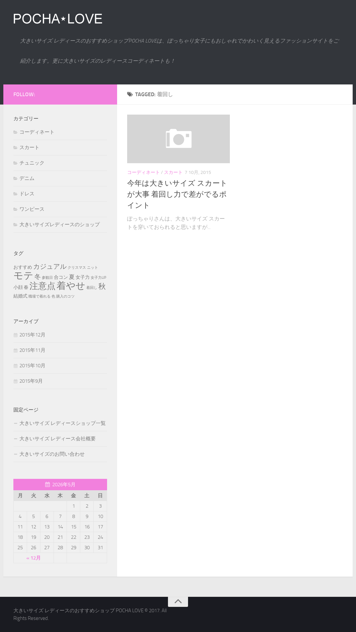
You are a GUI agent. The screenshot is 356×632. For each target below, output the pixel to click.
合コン (61, 277)
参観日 (47, 277)
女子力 (83, 277)
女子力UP (98, 277)
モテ (23, 275)
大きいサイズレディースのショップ (59, 225)
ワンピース (31, 209)
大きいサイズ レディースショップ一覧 (62, 423)
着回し (91, 288)
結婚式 (20, 296)
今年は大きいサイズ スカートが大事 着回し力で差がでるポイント (177, 194)
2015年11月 (32, 350)
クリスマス (77, 267)
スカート (173, 172)
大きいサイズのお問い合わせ (52, 454)
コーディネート (143, 172)
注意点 (42, 286)
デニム (26, 178)
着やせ (71, 285)
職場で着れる (39, 296)
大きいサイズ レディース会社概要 (57, 439)
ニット (92, 267)
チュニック (31, 163)
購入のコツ (65, 296)
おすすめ (22, 267)
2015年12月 (32, 335)
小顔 (18, 287)
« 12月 (33, 558)
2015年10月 (32, 366)
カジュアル (50, 266)
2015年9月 (31, 381)
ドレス (26, 194)
